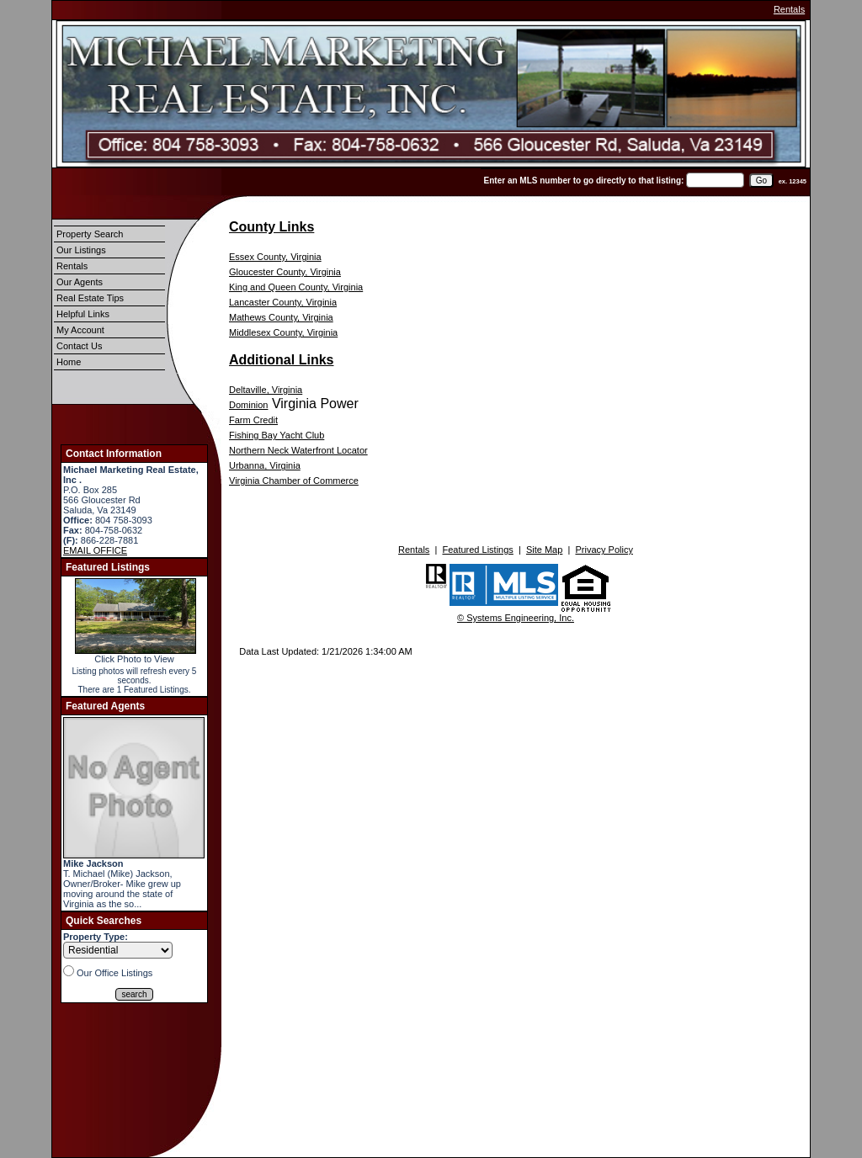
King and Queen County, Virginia (296, 287)
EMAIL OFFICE (95, 550)
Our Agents (79, 282)
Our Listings (81, 250)
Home (68, 362)
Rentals (789, 9)
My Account (80, 330)
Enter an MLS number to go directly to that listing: (584, 180)
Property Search (89, 234)
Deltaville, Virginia (265, 390)
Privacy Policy (603, 549)
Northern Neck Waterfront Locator (298, 450)
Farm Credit (253, 420)
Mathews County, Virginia (281, 317)
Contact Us (79, 346)
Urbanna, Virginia (265, 465)
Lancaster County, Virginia (283, 302)
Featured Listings (477, 549)
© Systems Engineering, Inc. (515, 618)
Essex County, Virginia (275, 257)
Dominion (248, 405)
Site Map (544, 549)
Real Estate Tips (90, 298)
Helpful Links (82, 314)
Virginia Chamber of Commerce (294, 480)
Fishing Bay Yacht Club (276, 435)
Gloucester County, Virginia (285, 272)
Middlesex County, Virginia (283, 332)
